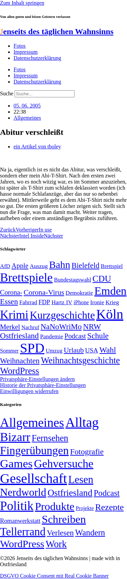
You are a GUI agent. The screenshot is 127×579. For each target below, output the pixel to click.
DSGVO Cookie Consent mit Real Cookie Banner (54, 576)
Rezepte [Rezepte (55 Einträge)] (109, 507)
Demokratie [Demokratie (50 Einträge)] (79, 293)
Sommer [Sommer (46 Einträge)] (9, 351)
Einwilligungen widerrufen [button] (29, 391)
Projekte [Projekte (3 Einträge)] (85, 508)
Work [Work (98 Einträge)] (56, 544)
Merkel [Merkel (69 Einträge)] (10, 327)
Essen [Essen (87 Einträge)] (9, 301)
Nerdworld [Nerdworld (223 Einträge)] (23, 492)
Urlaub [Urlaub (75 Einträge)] (74, 350)
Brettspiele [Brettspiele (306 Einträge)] (26, 277)
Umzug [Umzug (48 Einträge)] (54, 350)
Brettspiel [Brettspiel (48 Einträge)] (112, 266)
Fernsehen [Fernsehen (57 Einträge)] (50, 438)
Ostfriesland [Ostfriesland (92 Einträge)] (19, 335)
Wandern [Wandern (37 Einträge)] (90, 532)
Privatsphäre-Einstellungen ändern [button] (37, 379)
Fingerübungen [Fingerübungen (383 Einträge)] (34, 450)
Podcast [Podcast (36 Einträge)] (107, 493)
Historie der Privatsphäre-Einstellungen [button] (43, 385)
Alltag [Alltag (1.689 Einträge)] (82, 422)
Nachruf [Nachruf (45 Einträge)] (30, 327)
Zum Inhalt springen (22, 3)
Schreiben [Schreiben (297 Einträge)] (64, 519)
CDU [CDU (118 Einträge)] (101, 279)
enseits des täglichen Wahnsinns (56, 31)
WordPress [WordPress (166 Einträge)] (22, 544)
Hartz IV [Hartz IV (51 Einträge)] (61, 302)
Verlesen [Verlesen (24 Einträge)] (60, 532)
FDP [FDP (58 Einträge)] (44, 302)
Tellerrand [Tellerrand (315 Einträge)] (22, 532)
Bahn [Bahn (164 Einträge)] (59, 264)
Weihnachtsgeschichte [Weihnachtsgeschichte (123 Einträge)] (80, 360)
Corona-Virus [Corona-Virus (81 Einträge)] (44, 292)
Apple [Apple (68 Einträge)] (20, 265)
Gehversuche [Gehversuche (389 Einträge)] (63, 463)
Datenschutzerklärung (37, 58)
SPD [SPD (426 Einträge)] (32, 348)
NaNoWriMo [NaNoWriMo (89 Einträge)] (61, 326)
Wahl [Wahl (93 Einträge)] (108, 349)
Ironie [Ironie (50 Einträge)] (97, 302)
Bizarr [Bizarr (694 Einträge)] (15, 437)
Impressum (26, 52)
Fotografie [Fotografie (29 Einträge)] (87, 451)
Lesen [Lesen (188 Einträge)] (80, 479)
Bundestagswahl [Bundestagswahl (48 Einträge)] (72, 279)
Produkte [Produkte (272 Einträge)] (55, 506)
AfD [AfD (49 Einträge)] (5, 266)
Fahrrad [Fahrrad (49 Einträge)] (28, 302)
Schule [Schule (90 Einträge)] (98, 335)
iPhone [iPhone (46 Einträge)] (81, 302)
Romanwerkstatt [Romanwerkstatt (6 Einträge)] (20, 520)
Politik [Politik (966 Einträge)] (17, 506)
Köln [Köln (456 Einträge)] (109, 314)
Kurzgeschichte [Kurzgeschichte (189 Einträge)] (62, 315)
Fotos (20, 46)
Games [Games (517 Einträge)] (16, 463)
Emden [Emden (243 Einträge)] (110, 291)
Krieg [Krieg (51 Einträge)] (112, 302)
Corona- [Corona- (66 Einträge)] (11, 292)
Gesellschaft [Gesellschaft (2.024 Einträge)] (33, 478)
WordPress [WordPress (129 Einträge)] (19, 371)
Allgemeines (27, 118)
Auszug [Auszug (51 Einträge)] (39, 266)
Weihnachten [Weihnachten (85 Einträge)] (20, 361)
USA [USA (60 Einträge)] (91, 350)
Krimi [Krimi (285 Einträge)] (14, 314)
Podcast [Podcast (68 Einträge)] (75, 336)
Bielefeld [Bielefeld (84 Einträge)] (85, 265)
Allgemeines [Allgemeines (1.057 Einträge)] (32, 423)
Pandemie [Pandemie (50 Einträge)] (51, 336)
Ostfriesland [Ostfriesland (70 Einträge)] (69, 493)
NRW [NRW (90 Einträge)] (92, 326)
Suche (6, 93)
